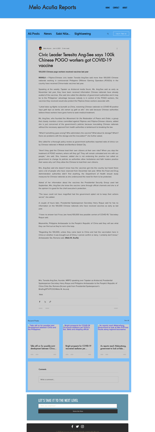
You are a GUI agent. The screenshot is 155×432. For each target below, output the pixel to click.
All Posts (34, 33)
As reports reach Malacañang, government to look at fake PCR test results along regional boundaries (113, 347)
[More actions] (117, 48)
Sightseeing (82, 33)
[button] (108, 33)
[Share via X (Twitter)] (45, 302)
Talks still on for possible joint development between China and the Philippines (43, 347)
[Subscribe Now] (78, 411)
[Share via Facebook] (40, 302)
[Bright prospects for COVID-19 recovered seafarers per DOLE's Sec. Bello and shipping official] (78, 333)
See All (126, 320)
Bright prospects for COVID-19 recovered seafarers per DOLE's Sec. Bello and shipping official (78, 347)
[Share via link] (50, 302)
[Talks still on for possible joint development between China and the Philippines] (43, 333)
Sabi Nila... (63, 33)
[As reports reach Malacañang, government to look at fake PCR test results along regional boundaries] (113, 333)
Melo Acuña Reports (52, 7)
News (48, 33)
